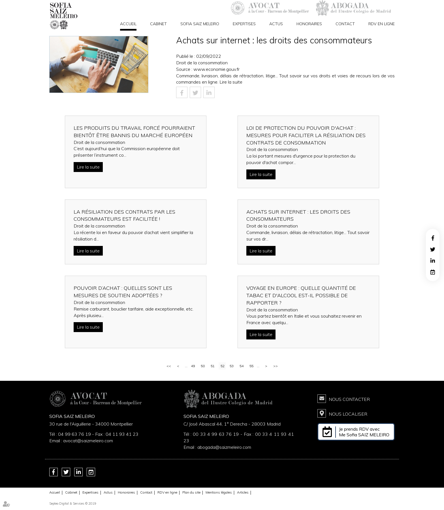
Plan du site (191, 492)
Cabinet (158, 23)
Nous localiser (348, 414)
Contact (345, 23)
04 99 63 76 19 (74, 434)
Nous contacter (349, 399)
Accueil (128, 23)
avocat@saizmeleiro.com (88, 440)
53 (232, 366)
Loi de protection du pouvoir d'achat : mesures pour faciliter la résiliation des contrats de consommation (306, 135)
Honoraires (309, 23)
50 (203, 366)
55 (251, 366)
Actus (276, 23)
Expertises (244, 23)
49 (193, 366)
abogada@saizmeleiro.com (224, 447)
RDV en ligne (381, 23)
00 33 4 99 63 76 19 (216, 434)
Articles (243, 492)
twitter (432, 249)
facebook (432, 238)
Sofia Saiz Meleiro (199, 23)
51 (213, 366)
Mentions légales (219, 492)
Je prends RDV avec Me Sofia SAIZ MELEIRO (364, 431)
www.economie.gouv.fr (216, 69)
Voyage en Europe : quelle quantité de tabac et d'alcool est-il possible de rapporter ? (301, 295)
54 (242, 366)
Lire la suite (230, 82)
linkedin (432, 260)
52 (223, 366)
